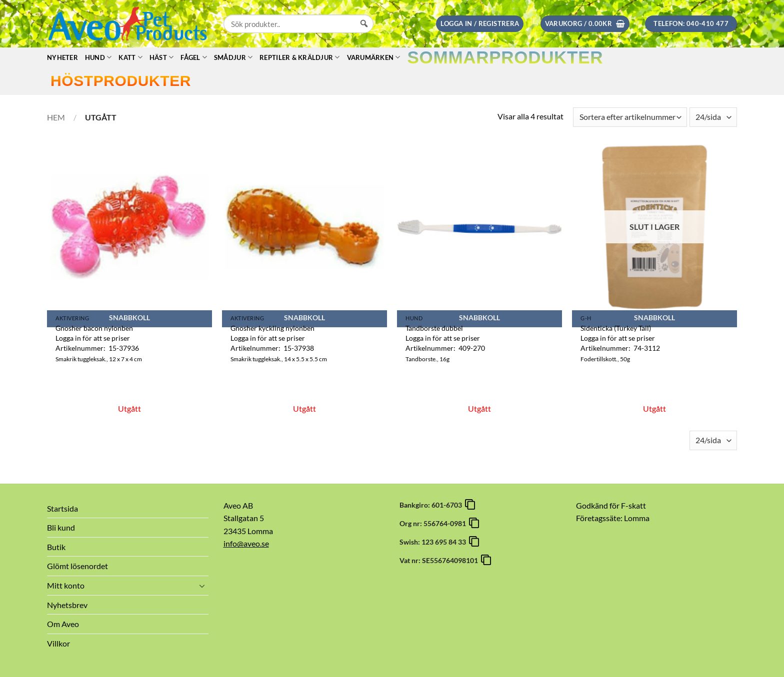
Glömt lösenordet (77, 566)
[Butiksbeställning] (629, 117)
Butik (56, 547)
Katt (130, 57)
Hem (56, 117)
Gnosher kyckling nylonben (272, 328)
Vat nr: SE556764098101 (440, 560)
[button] (480, 23)
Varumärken (373, 57)
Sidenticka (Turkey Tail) (615, 328)
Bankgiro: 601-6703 (432, 505)
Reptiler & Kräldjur (300, 57)
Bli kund (61, 527)
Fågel (193, 57)
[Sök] (364, 33)
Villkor (58, 643)
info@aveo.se (246, 543)
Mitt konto (65, 585)
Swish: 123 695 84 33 (434, 542)
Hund (98, 57)
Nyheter (62, 57)
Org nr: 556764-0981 (434, 523)
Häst (162, 57)
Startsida (62, 508)
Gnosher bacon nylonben (94, 328)
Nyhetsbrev (67, 605)
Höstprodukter (120, 80)
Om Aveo (63, 624)
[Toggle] (202, 586)
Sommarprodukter (506, 57)
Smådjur (233, 57)
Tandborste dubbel (434, 328)
